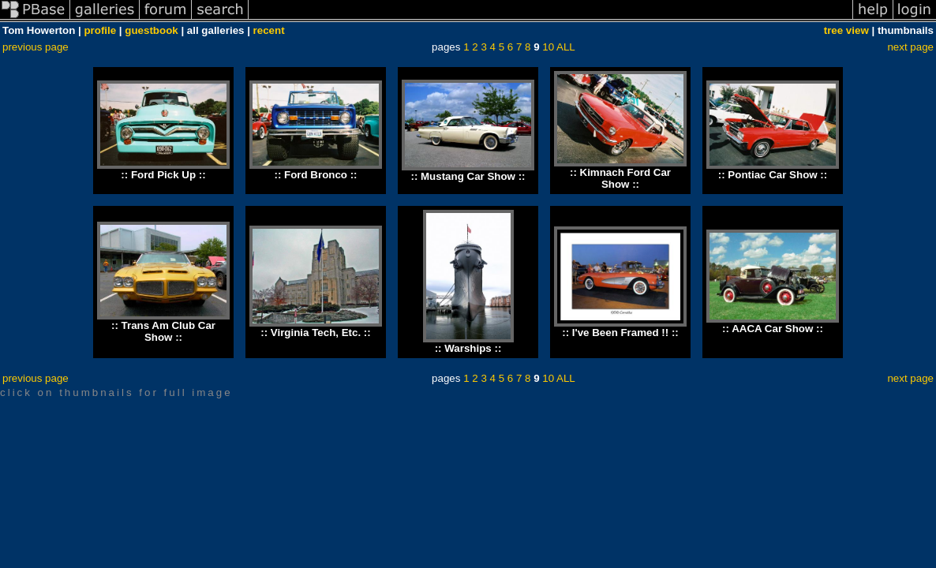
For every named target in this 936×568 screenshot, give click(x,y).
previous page (35, 47)
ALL (565, 47)
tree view (846, 30)
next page (910, 47)
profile (100, 30)
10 (548, 47)
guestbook (151, 30)
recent (269, 30)
